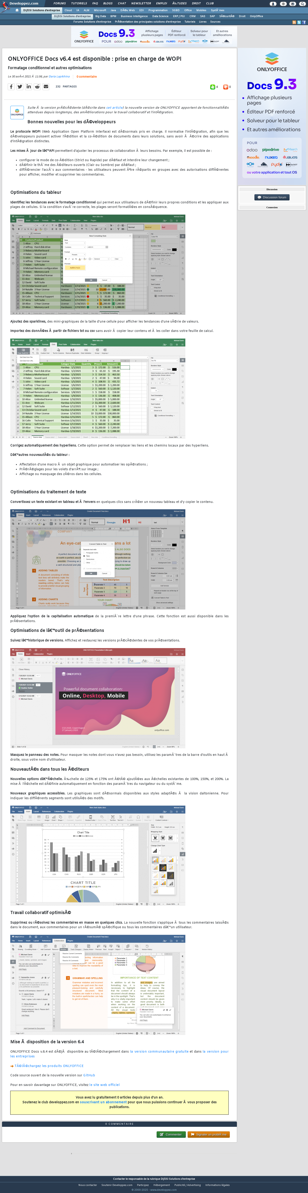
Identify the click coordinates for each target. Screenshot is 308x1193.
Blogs (108, 3)
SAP (212, 16)
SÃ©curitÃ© (226, 16)
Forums (59, 3)
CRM (192, 16)
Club (210, 3)
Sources (215, 22)
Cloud (68, 10)
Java (113, 10)
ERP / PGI (179, 16)
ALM (86, 10)
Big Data (100, 16)
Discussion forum (272, 197)
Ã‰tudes (179, 3)
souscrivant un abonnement (103, 1105)
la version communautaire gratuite (159, 1055)
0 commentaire (87, 79)
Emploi (161, 3)
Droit (196, 3)
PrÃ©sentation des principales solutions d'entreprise (148, 22)
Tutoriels (79, 3)
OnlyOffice (256, 16)
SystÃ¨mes (217, 10)
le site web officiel (104, 1088)
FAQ (95, 3)
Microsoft (100, 10)
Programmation (158, 10)
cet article (114, 110)
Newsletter (141, 3)
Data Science (160, 16)
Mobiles (201, 10)
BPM (113, 16)
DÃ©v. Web (127, 10)
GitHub (89, 1078)
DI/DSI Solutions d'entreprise (41, 10)
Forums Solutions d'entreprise (92, 22)
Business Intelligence (134, 16)
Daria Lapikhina (59, 79)
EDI (141, 10)
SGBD (176, 10)
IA (77, 10)
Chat (121, 3)
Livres (203, 22)
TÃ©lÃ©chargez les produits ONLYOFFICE (49, 1069)
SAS (202, 16)
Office (188, 10)
